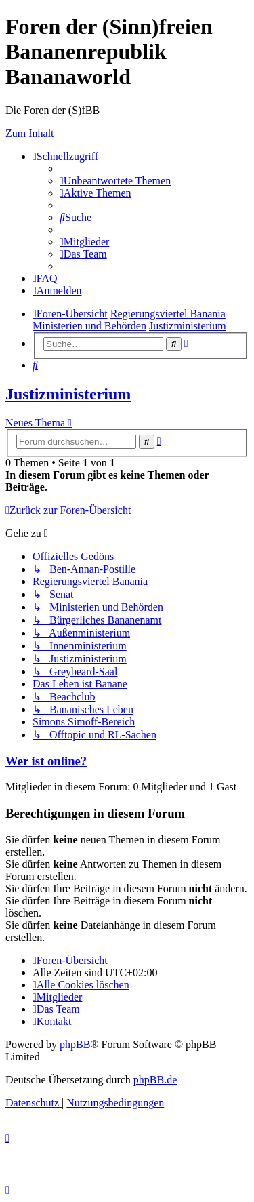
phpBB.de (155, 1079)
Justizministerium (68, 394)
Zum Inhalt (29, 133)
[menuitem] (115, 180)
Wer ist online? (46, 761)
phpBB (75, 1044)
